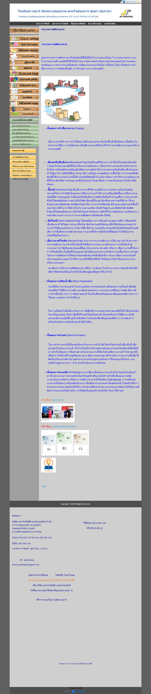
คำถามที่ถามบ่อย (94, 24)
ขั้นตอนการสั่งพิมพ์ (78, 24)
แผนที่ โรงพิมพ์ (109, 24)
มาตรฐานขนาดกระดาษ (64, 426)
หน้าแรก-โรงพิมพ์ (42, 24)
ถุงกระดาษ (57, 400)
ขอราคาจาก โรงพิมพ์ (60, 24)
